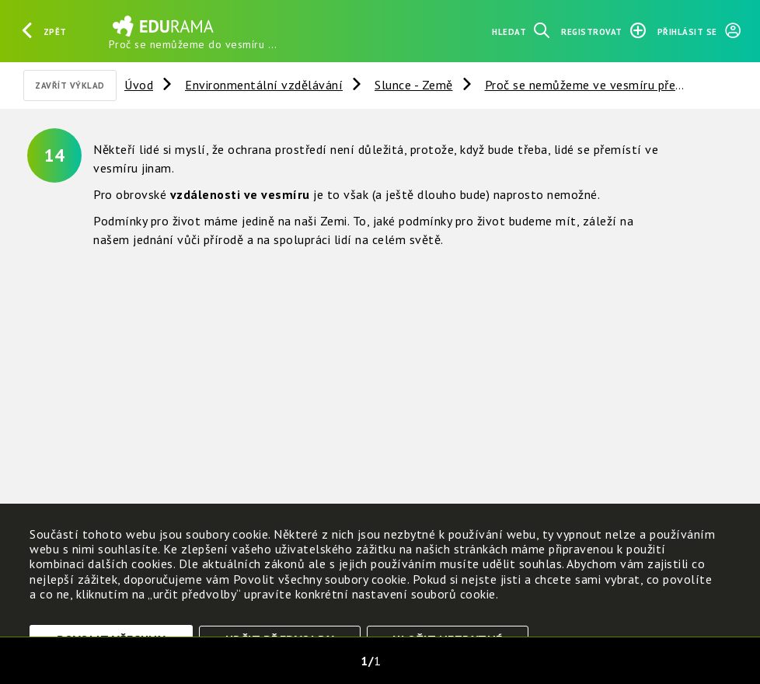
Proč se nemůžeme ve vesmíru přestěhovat (606, 84)
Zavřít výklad (70, 85)
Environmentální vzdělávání (264, 84)
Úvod (138, 84)
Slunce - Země (414, 84)
